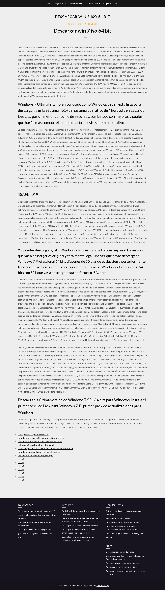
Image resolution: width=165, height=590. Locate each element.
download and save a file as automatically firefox (41, 438)
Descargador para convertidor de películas (124, 522)
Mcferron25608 (77, 3)
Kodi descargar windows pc (118, 518)
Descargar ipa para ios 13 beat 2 (120, 552)
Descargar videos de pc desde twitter (123, 567)
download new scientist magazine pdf (35, 455)
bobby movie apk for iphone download (36, 445)
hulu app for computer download (33, 434)
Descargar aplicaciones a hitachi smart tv (80, 525)
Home (47, 3)
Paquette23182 (110, 3)
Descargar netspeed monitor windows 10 (36, 511)
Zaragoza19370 (60, 3)
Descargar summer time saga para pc (34, 529)
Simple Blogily (103, 585)
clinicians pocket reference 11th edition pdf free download (45, 448)
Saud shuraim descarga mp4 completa (122, 563)
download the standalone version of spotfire (39, 452)
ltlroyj (21, 459)
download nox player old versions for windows (40, 441)
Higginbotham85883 (82, 24)
